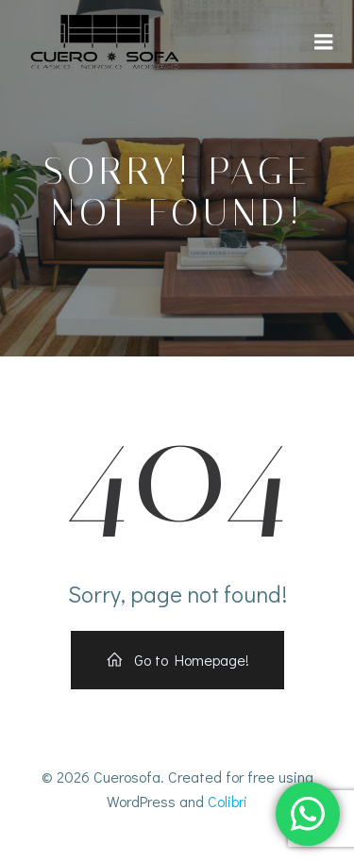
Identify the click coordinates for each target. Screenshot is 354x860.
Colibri (227, 801)
